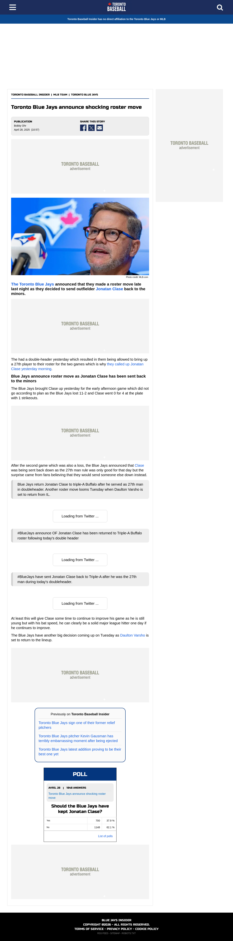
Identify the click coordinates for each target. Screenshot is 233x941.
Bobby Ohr (20, 125)
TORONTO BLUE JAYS (84, 94)
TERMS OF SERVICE (89, 929)
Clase (139, 465)
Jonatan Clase (109, 289)
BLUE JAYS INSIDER (116, 920)
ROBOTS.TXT (129, 933)
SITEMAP (115, 933)
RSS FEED (102, 933)
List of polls (105, 836)
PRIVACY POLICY (119, 929)
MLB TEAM (60, 94)
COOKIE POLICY (147, 929)
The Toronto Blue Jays (32, 284)
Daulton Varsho (132, 635)
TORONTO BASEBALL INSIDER (30, 94)
